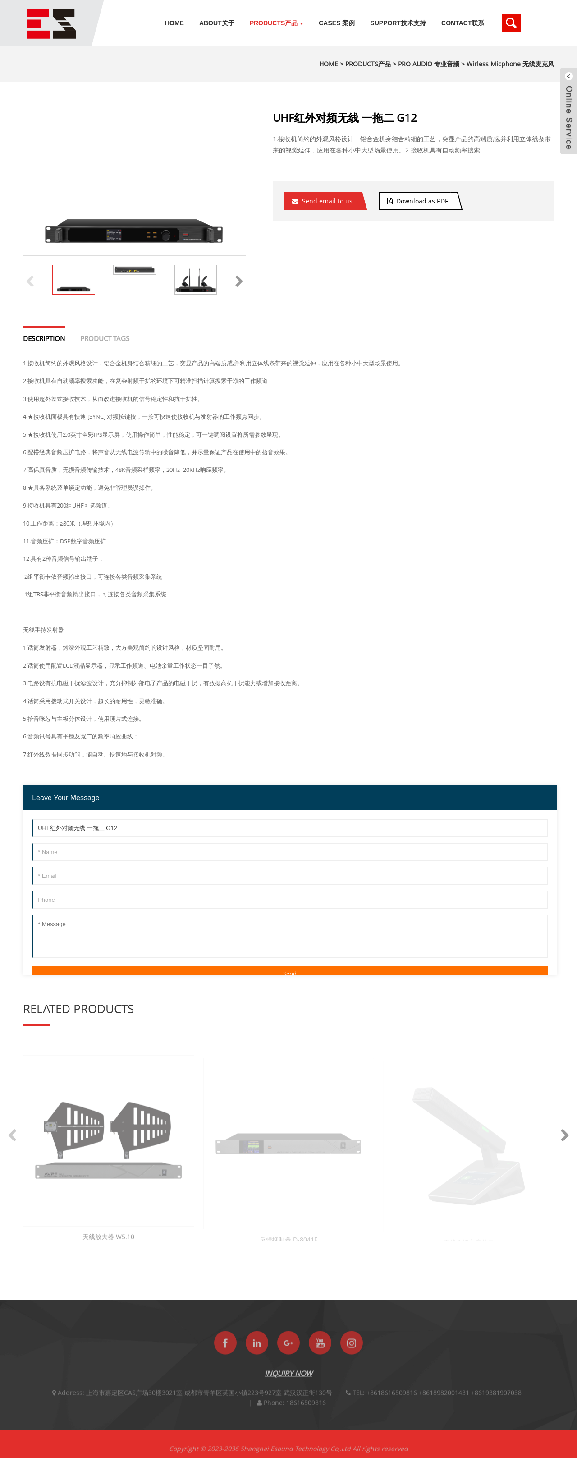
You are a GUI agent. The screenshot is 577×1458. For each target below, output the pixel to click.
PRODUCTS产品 (368, 64)
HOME (328, 64)
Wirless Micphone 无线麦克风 (510, 64)
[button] (239, 280)
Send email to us (327, 201)
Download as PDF (422, 201)
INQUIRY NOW (288, 1379)
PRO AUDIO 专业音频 (428, 64)
